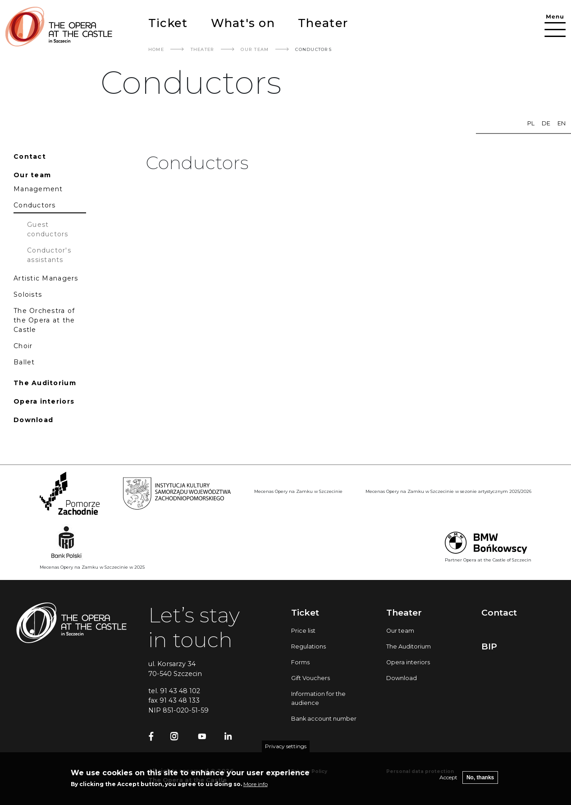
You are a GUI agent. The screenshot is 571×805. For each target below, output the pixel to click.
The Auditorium (408, 646)
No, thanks (480, 782)
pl (530, 123)
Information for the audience (318, 698)
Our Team (255, 49)
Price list (303, 630)
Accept (448, 781)
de (546, 123)
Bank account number (323, 718)
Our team (400, 630)
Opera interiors (408, 662)
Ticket (168, 23)
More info (255, 788)
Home (156, 49)
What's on (243, 23)
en (561, 123)
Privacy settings (285, 750)
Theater (323, 23)
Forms (300, 662)
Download (401, 678)
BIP (489, 646)
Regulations (308, 646)
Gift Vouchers (310, 678)
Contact (499, 612)
